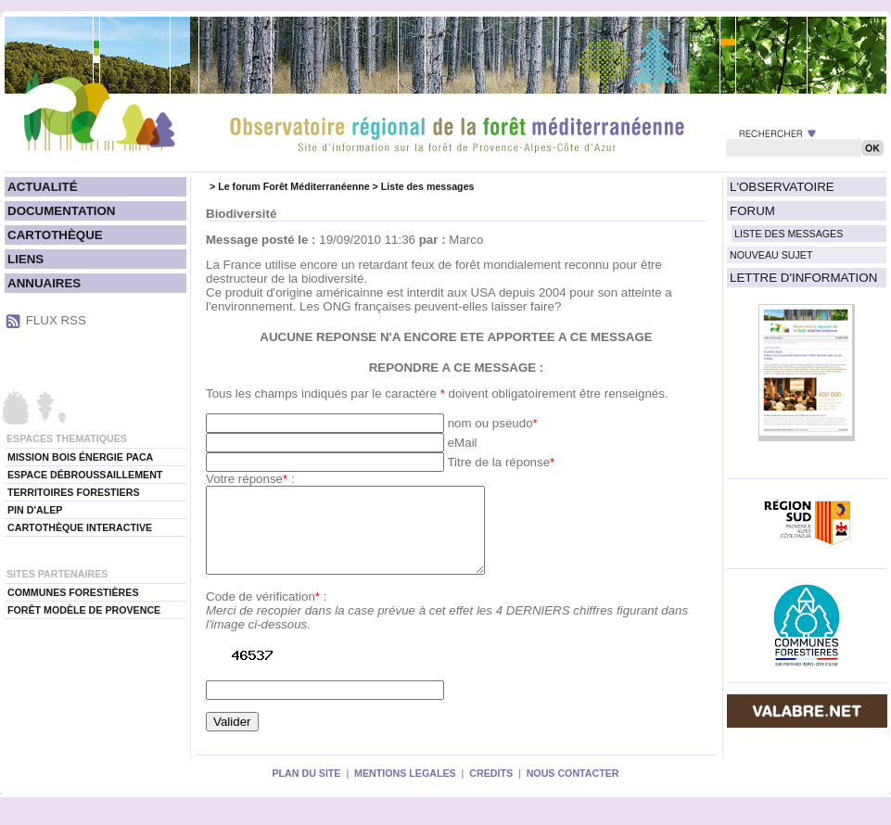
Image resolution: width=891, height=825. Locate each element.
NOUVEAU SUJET (771, 254)
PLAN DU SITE (306, 789)
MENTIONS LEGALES (405, 789)
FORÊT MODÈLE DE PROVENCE (83, 610)
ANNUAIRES (44, 283)
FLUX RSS (56, 320)
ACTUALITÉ (42, 187)
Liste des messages (428, 186)
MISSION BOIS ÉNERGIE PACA (80, 457)
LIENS (25, 259)
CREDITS (491, 789)
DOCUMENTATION (61, 211)
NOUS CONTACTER (573, 789)
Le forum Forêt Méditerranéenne (293, 186)
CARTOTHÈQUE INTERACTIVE (79, 527)
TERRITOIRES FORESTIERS (73, 492)
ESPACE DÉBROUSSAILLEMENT (84, 474)
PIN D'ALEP (34, 509)
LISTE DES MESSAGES (788, 233)
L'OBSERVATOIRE (782, 187)
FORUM (752, 211)
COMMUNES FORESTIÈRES (73, 592)
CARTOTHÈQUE (55, 235)
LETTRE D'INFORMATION (803, 278)
